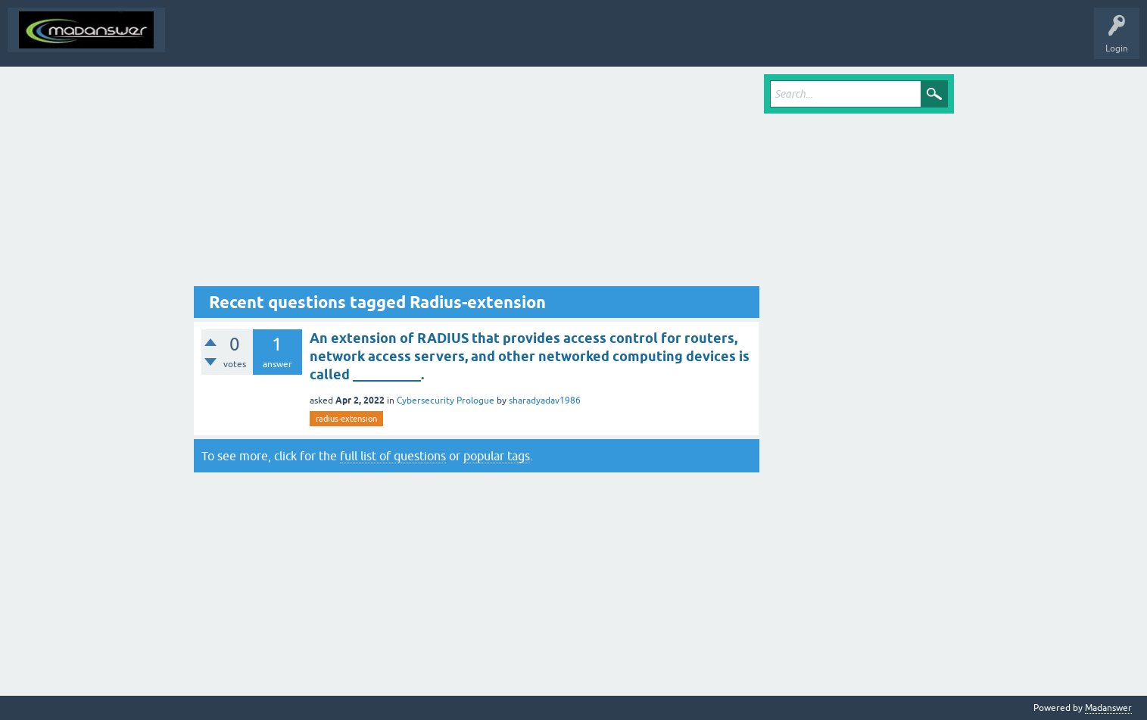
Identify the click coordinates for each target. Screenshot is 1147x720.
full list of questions (393, 456)
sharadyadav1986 (545, 400)
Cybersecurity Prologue (445, 400)
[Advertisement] (477, 180)
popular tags (496, 456)
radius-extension (346, 418)
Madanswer (1108, 708)
